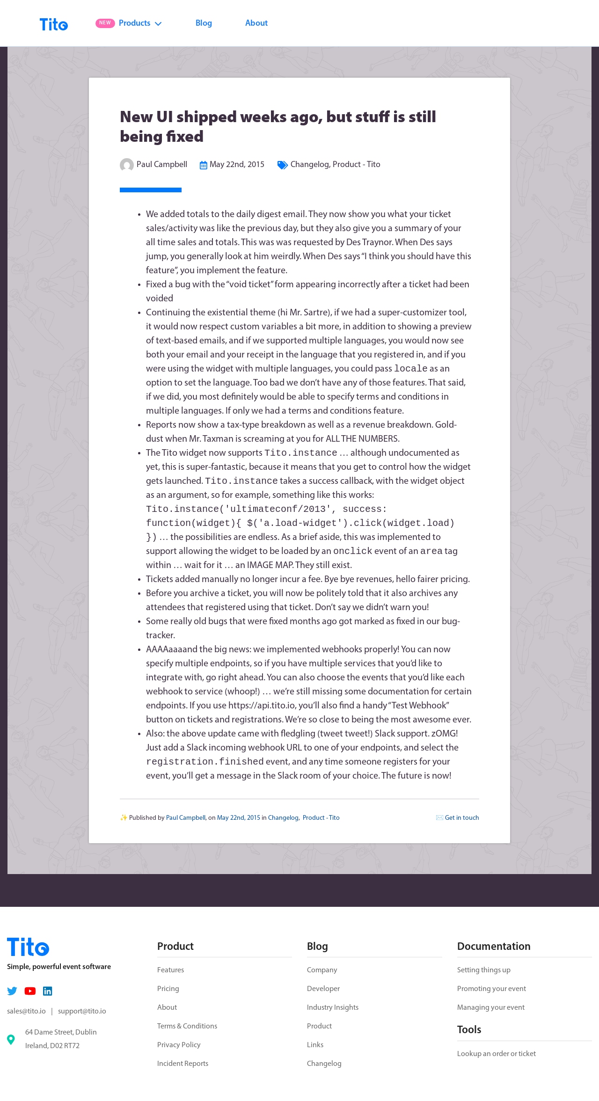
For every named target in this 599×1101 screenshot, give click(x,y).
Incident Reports (182, 1064)
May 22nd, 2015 (237, 164)
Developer (323, 989)
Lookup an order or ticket (496, 1054)
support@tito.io (82, 1011)
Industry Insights (332, 1008)
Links (315, 1045)
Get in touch (462, 823)
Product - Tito (356, 164)
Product (319, 1026)
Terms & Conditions (187, 1026)
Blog (204, 23)
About (256, 23)
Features (170, 970)
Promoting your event (491, 989)
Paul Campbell (162, 164)
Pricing (168, 989)
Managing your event (491, 1008)
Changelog (310, 164)
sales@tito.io (26, 1011)
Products (128, 24)
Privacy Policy (179, 1045)
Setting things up (484, 970)
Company (322, 970)
